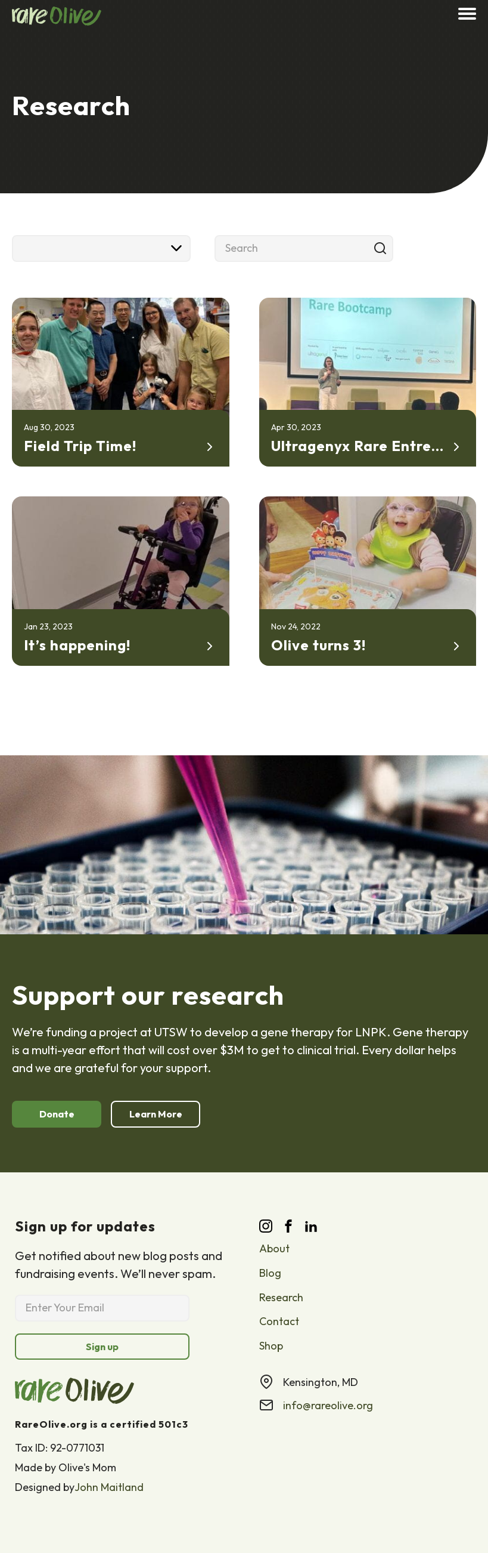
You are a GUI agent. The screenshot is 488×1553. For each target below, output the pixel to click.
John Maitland (109, 1487)
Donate (56, 1114)
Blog (270, 1273)
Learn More (155, 1114)
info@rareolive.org (328, 1406)
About (274, 1248)
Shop (271, 1346)
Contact (279, 1321)
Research (281, 1297)
